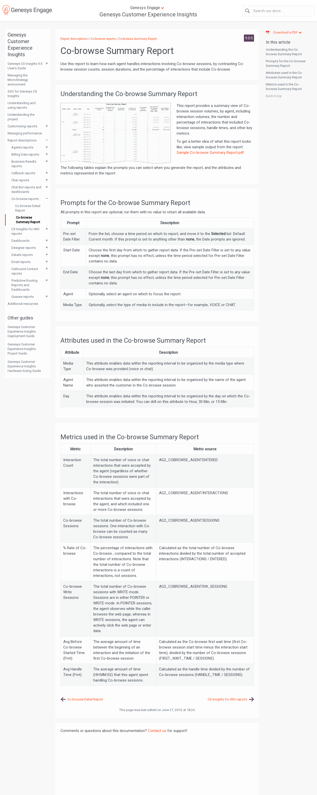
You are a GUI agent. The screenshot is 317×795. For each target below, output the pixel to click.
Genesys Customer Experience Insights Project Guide (22, 348)
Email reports (20, 262)
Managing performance (25, 133)
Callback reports (23, 173)
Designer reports (23, 248)
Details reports (22, 255)
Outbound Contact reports (24, 271)
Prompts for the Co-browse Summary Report (285, 63)
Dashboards (20, 241)
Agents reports (22, 147)
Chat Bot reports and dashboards (26, 189)
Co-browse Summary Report (28, 220)
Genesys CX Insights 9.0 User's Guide (25, 66)
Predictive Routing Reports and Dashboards (24, 285)
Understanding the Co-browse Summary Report (284, 52)
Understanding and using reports (22, 105)
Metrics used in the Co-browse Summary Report (284, 86)
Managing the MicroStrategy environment (18, 79)
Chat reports (20, 180)
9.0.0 (249, 38)
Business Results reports (23, 164)
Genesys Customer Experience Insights (148, 14)
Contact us (157, 730)
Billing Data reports (25, 154)
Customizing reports (22, 126)
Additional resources (23, 304)
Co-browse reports (25, 199)
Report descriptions (22, 140)
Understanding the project (21, 117)
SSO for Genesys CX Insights (22, 94)
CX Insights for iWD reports (25, 231)
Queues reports (22, 297)
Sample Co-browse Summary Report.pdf (210, 152)
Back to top (273, 96)
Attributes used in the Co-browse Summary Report (284, 75)
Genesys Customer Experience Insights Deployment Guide (22, 331)
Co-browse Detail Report (27, 208)
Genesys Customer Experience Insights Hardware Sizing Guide (24, 366)
